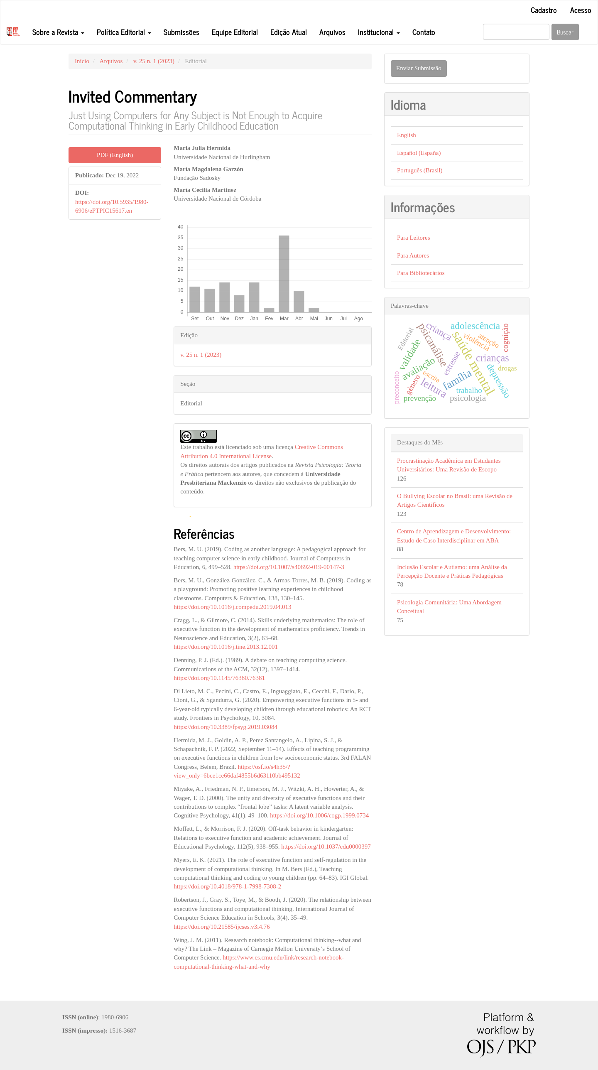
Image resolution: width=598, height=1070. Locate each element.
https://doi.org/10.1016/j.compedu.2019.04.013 (232, 607)
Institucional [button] (379, 31)
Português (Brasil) (420, 170)
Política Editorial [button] (124, 31)
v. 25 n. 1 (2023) (153, 61)
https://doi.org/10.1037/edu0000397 (326, 846)
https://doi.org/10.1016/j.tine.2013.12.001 (226, 646)
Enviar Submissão (418, 68)
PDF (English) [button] (115, 155)
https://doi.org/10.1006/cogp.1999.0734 (319, 815)
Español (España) (419, 153)
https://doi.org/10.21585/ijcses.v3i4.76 (222, 926)
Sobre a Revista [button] (58, 31)
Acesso (580, 9)
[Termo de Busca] (516, 32)
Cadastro (544, 9)
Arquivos (332, 31)
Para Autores (413, 255)
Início (82, 61)
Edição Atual (288, 31)
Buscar (565, 32)
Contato (423, 31)
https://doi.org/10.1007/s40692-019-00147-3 (288, 567)
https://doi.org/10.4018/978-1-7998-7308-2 (227, 886)
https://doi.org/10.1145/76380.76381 (219, 678)
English (406, 135)
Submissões (181, 31)
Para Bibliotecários (421, 273)
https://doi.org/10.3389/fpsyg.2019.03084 (225, 727)
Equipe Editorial (235, 31)
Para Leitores (413, 237)
